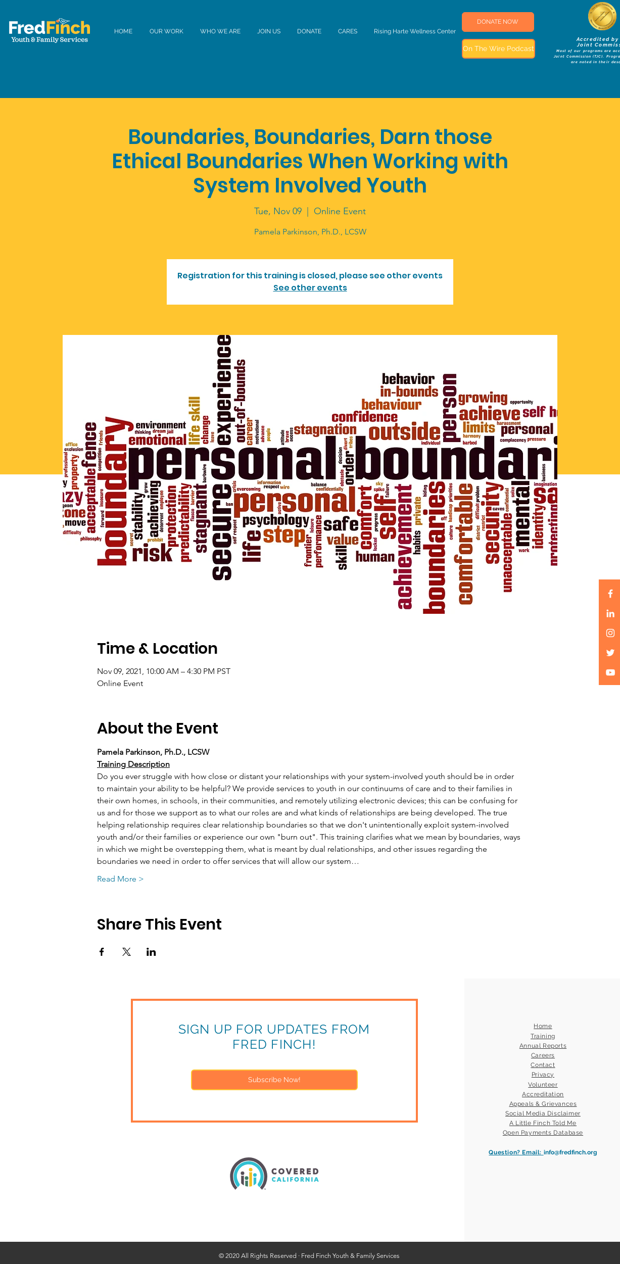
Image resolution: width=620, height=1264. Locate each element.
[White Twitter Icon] (610, 652)
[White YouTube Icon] (610, 672)
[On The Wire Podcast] (498, 49)
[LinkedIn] (610, 613)
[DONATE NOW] (498, 22)
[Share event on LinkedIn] (151, 952)
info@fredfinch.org (570, 1152)
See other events (310, 288)
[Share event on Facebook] (102, 952)
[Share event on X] (126, 952)
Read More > (120, 879)
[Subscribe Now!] (274, 1079)
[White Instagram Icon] (610, 633)
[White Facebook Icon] (610, 593)
